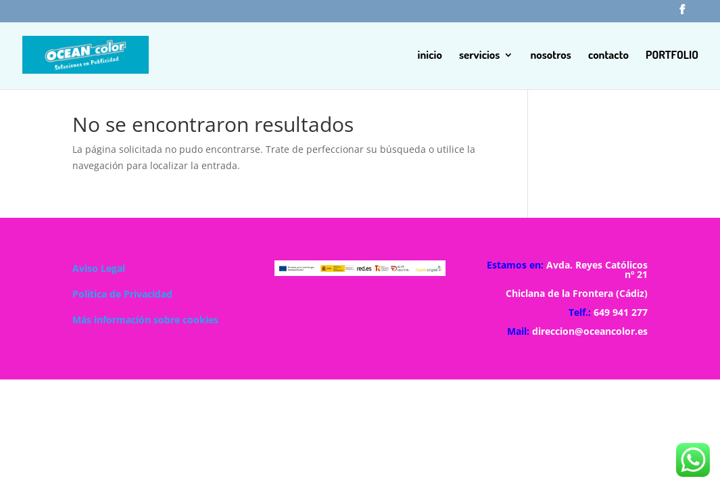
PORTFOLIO (672, 56)
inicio (430, 56)
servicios (479, 56)
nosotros (550, 56)
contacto (608, 56)
